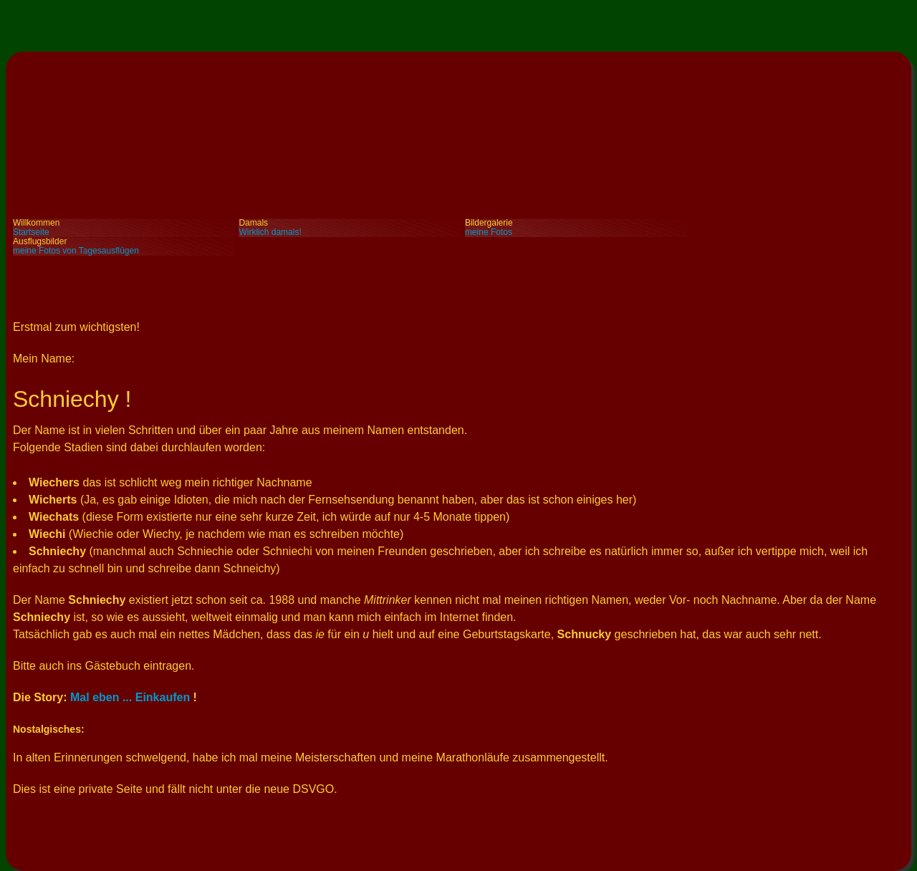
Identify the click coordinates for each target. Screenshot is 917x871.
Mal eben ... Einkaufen (130, 697)
